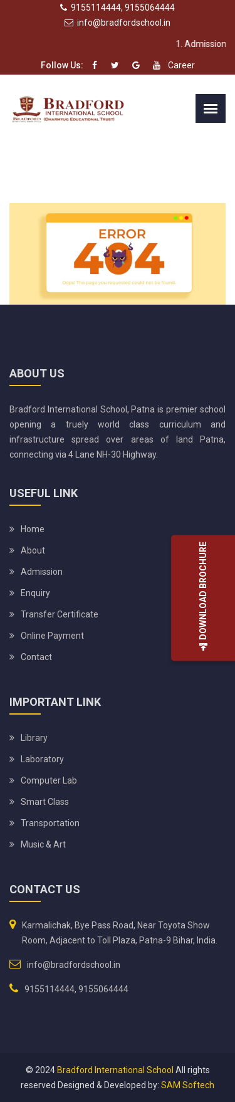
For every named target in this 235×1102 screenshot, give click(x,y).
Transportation (50, 823)
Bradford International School (115, 1070)
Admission (42, 572)
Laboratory (42, 759)
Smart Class (45, 802)
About (33, 550)
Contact (36, 657)
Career (181, 65)
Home (32, 529)
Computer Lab (49, 780)
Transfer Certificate (59, 614)
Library (34, 738)
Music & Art (43, 844)
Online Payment (52, 636)
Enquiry (35, 593)
